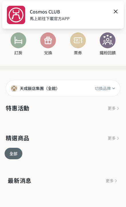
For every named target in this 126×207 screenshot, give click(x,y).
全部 (13, 153)
